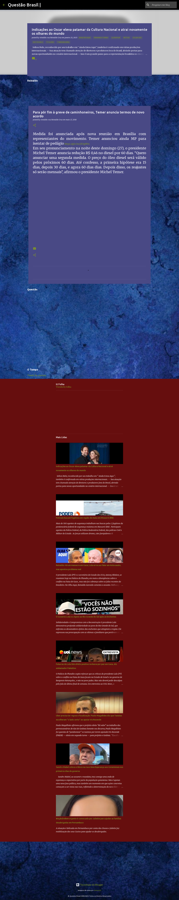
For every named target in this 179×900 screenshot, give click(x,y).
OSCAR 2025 (137, 37)
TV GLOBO (50, 42)
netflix (126, 37)
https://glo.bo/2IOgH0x (77, 143)
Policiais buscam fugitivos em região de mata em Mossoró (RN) (85, 518)
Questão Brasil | (24, 4)
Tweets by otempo (36, 375)
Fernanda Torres (101, 37)
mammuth (97, 890)
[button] (34, 125)
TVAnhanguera (63, 42)
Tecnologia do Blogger (89, 884)
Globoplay (115, 37)
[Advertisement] (89, 412)
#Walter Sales (85, 37)
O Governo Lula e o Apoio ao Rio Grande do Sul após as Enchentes (86, 617)
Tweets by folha (63, 387)
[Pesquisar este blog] (162, 5)
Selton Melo (38, 42)
